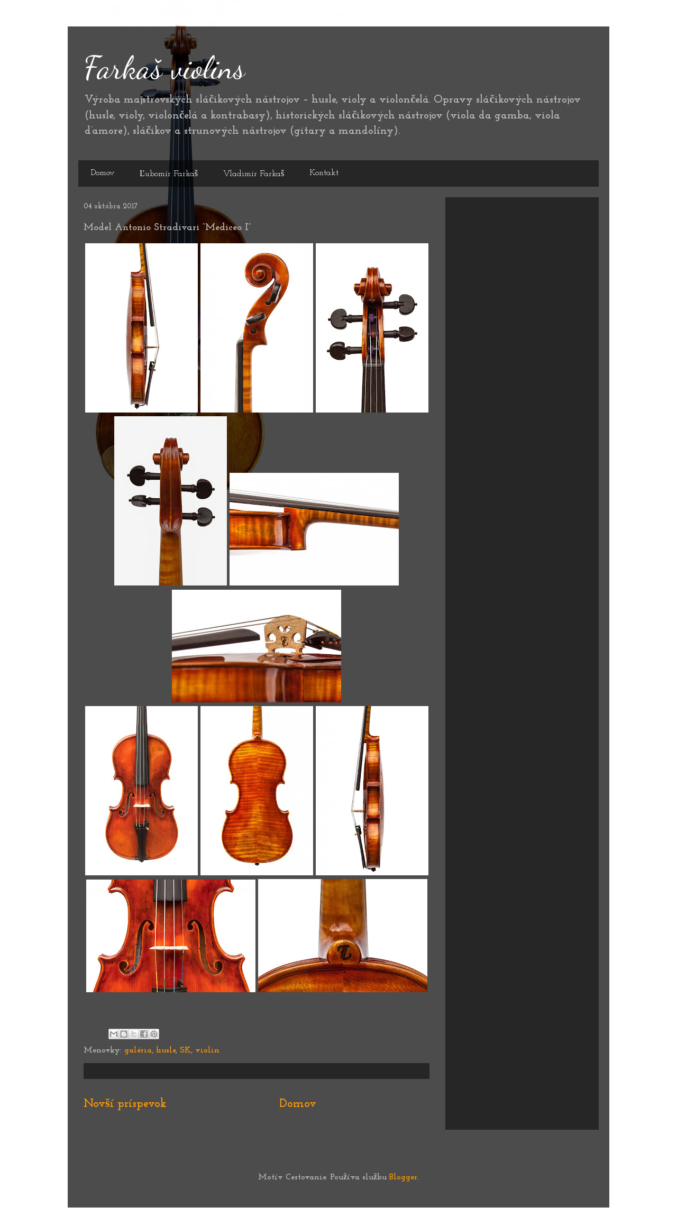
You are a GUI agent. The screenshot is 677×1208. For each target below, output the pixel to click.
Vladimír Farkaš (253, 174)
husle (166, 1050)
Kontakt (323, 173)
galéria (138, 1050)
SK (185, 1050)
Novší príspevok (125, 1104)
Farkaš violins (164, 68)
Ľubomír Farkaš (169, 174)
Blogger (403, 1177)
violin (207, 1050)
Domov (102, 173)
